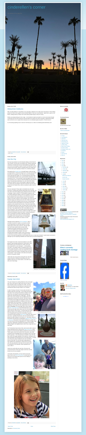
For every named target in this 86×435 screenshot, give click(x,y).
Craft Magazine (64, 137)
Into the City (11, 159)
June (64, 181)
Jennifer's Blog (64, 144)
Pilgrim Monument (28, 329)
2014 (63, 191)
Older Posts (53, 426)
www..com (65, 296)
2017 (63, 162)
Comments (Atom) (16, 428)
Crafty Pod (63, 138)
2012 (63, 195)
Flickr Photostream (19, 355)
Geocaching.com (64, 141)
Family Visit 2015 (13, 279)
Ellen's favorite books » (74, 257)
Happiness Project (64, 143)
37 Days (63, 135)
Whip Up (63, 155)
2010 (63, 198)
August (64, 172)
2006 (63, 205)
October (64, 168)
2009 (63, 200)
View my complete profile (70, 288)
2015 (63, 165)
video (12, 153)
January (64, 189)
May (64, 182)
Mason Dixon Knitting (65, 146)
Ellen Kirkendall (68, 211)
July (63, 174)
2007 (63, 203)
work (63, 211)
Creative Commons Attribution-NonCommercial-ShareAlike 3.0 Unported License (68, 214)
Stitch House (23, 314)
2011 (63, 197)
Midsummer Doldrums (15, 109)
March (64, 186)
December (65, 167)
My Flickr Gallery (64, 147)
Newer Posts (10, 426)
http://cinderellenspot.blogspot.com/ (67, 219)
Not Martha (63, 150)
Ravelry (62, 152)
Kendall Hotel (18, 171)
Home (32, 426)
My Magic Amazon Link (65, 149)
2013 (63, 193)
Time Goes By (64, 153)
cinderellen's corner (26, 7)
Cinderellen (69, 285)
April (64, 184)
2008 (63, 202)
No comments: (23, 273)
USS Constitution (23, 221)
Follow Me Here (64, 140)
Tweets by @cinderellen (65, 130)
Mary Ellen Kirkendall (64, 262)
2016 (63, 164)
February (64, 188)
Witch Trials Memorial (13, 307)
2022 (63, 160)
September (65, 170)
